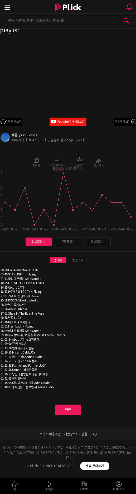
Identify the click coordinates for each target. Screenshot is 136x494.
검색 (126, 21)
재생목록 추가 (57, 165)
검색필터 (51, 487)
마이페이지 (119, 487)
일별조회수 (38, 241)
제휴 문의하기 (95, 465)
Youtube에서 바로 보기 (68, 122)
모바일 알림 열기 (129, 6)
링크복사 (98, 165)
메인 (68, 409)
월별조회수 (97, 241)
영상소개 (78, 260)
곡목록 (57, 260)
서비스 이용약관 (50, 434)
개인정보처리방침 (75, 434)
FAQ (94, 434)
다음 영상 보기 (122, 121)
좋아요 (36, 165)
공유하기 (79, 165)
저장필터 (85, 487)
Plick (68, 11)
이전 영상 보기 (13, 121)
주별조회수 (68, 241)
